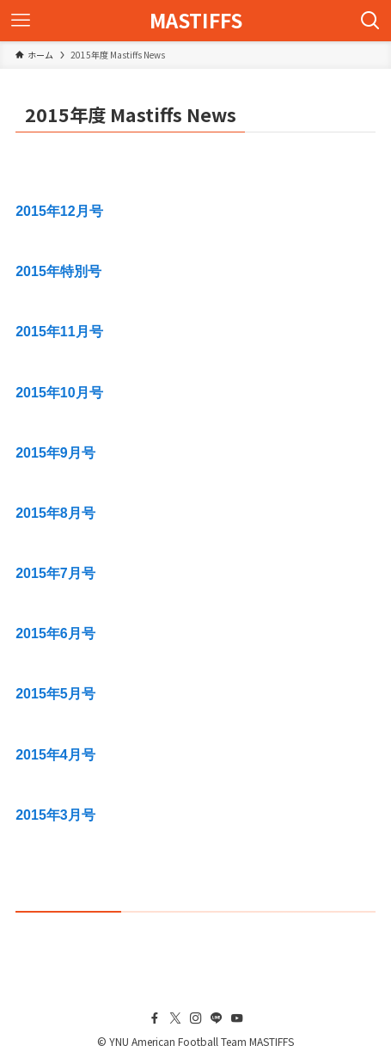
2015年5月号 (55, 693)
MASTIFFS (196, 21)
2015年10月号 (58, 392)
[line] (216, 1018)
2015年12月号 (58, 211)
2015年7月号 (55, 573)
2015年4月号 (55, 754)
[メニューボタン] (20, 20)
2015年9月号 (55, 453)
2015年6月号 (55, 633)
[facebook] (154, 1018)
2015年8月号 (55, 513)
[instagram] (196, 1018)
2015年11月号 (58, 331)
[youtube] (237, 1018)
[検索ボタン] (370, 20)
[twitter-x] (175, 1018)
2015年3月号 (55, 815)
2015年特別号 (58, 271)
